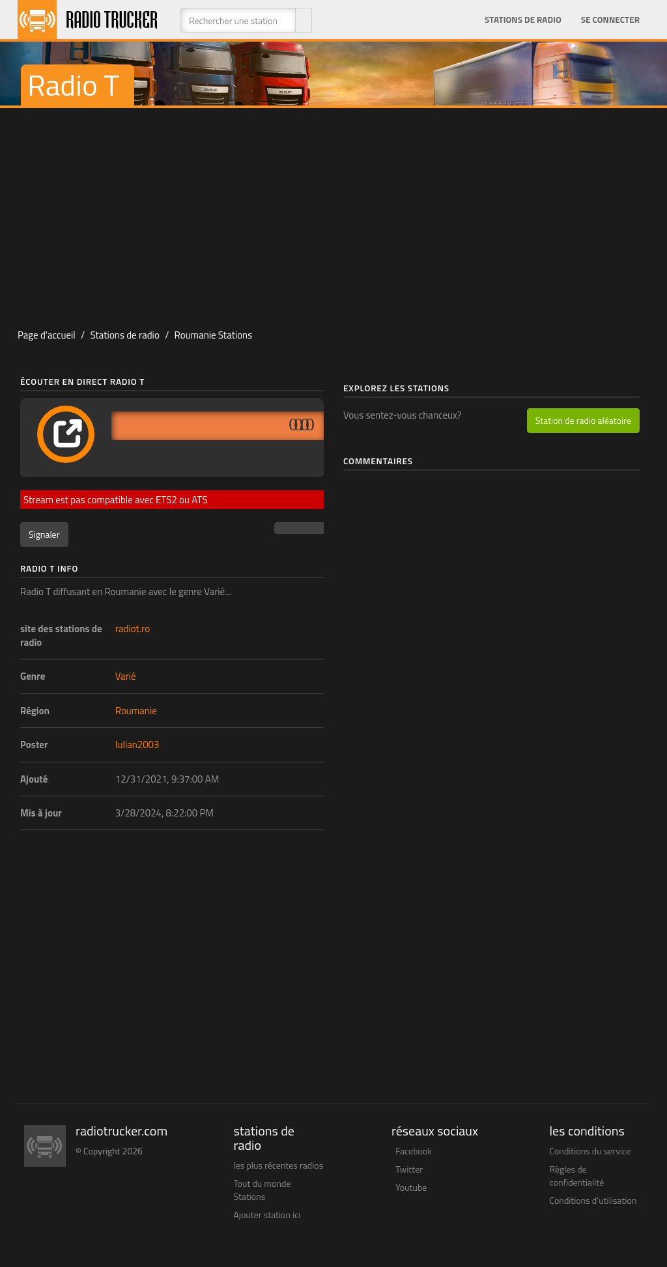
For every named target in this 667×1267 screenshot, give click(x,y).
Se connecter (610, 19)
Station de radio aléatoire (583, 420)
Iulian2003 (137, 744)
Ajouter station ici (267, 1214)
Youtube (411, 1187)
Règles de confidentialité (577, 1175)
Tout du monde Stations (262, 1189)
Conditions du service (590, 1151)
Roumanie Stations (214, 334)
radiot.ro (132, 628)
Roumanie (136, 710)
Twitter (409, 1169)
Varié (125, 676)
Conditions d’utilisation (593, 1200)
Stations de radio (523, 19)
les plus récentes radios (279, 1165)
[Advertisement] (333, 212)
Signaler (44, 534)
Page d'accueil (47, 334)
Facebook (413, 1151)
